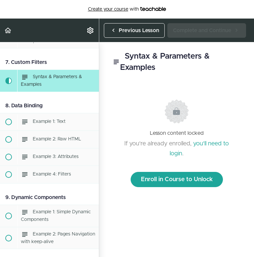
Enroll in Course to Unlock (177, 179)
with (127, 9)
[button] (8, 30)
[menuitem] (90, 30)
